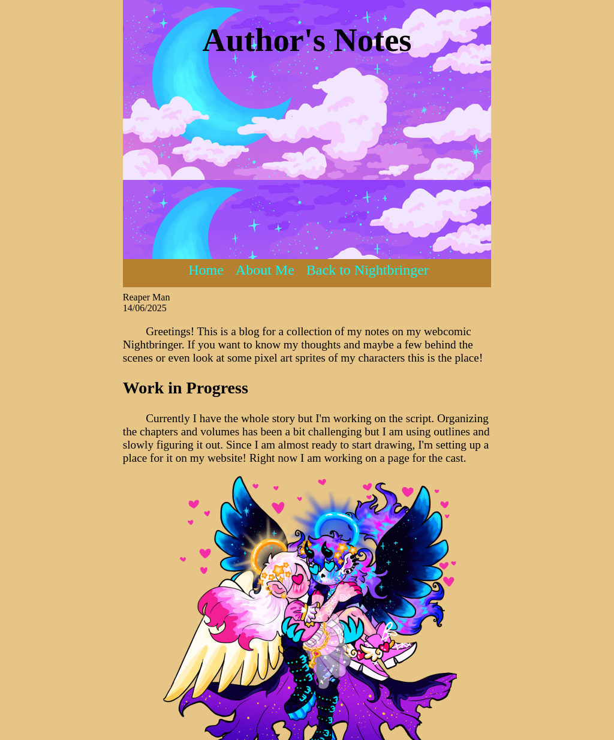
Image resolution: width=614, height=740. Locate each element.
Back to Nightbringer (367, 270)
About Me (265, 270)
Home (206, 270)
